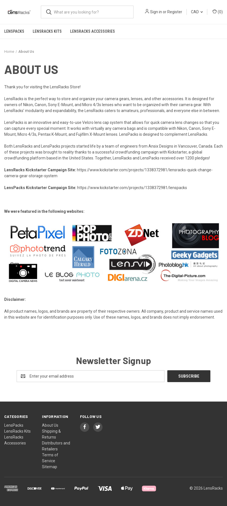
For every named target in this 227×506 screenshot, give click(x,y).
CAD (197, 12)
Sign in (156, 12)
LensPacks (14, 31)
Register (174, 12)
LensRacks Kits (47, 31)
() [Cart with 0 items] (217, 11)
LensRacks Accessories (92, 31)
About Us (50, 425)
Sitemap (49, 467)
